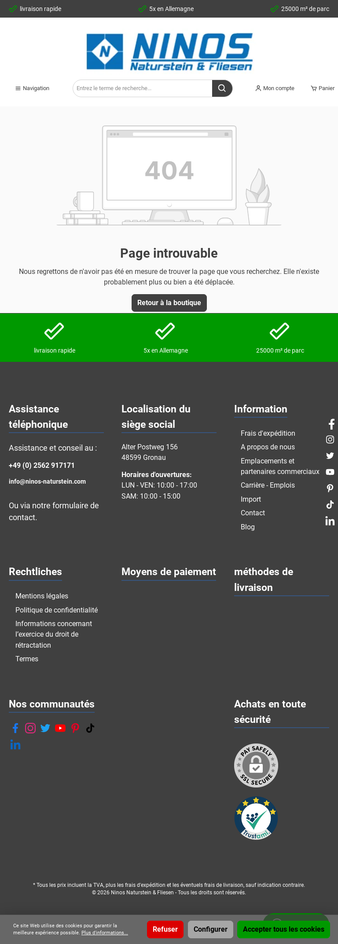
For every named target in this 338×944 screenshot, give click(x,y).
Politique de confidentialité (56, 610)
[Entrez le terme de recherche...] (143, 88)
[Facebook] (15, 728)
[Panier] (320, 88)
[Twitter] (45, 728)
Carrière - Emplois (268, 485)
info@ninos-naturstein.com (47, 481)
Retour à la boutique (169, 303)
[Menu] (32, 88)
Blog (248, 527)
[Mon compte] (274, 88)
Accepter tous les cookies (283, 929)
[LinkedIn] (15, 744)
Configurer (211, 929)
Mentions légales (41, 596)
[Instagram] (30, 728)
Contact (253, 513)
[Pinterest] (75, 728)
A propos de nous (268, 447)
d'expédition (151, 885)
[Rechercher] (222, 88)
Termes (26, 659)
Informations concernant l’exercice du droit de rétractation (53, 634)
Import (251, 499)
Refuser (165, 929)
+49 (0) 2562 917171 (42, 465)
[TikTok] (90, 728)
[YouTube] (60, 728)
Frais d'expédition (268, 433)
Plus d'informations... (104, 933)
